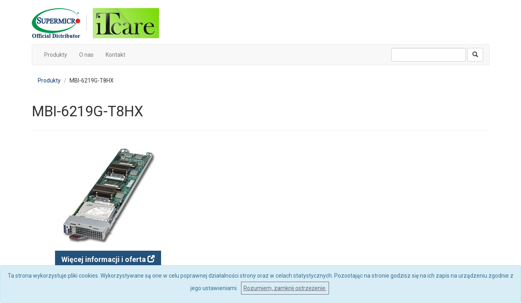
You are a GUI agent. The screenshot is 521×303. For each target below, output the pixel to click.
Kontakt (115, 55)
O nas (86, 55)
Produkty (55, 55)
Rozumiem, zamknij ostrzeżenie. (285, 288)
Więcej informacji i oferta (108, 259)
